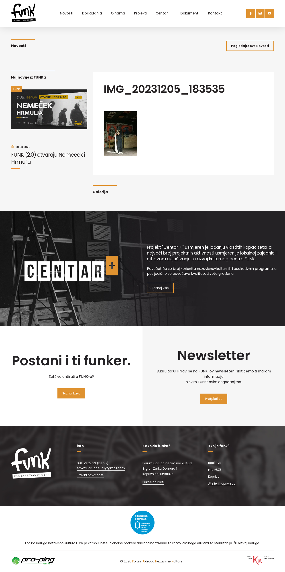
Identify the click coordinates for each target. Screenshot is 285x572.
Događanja (92, 13)
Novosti (66, 13)
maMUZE (215, 469)
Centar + (163, 13)
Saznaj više (160, 288)
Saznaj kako (71, 393)
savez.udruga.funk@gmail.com (101, 468)
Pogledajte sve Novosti (250, 46)
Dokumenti (189, 13)
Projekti (140, 13)
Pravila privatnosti (90, 475)
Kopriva (214, 476)
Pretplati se (213, 398)
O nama (118, 13)
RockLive (214, 463)
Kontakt (215, 13)
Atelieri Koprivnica (222, 483)
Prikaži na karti (153, 482)
